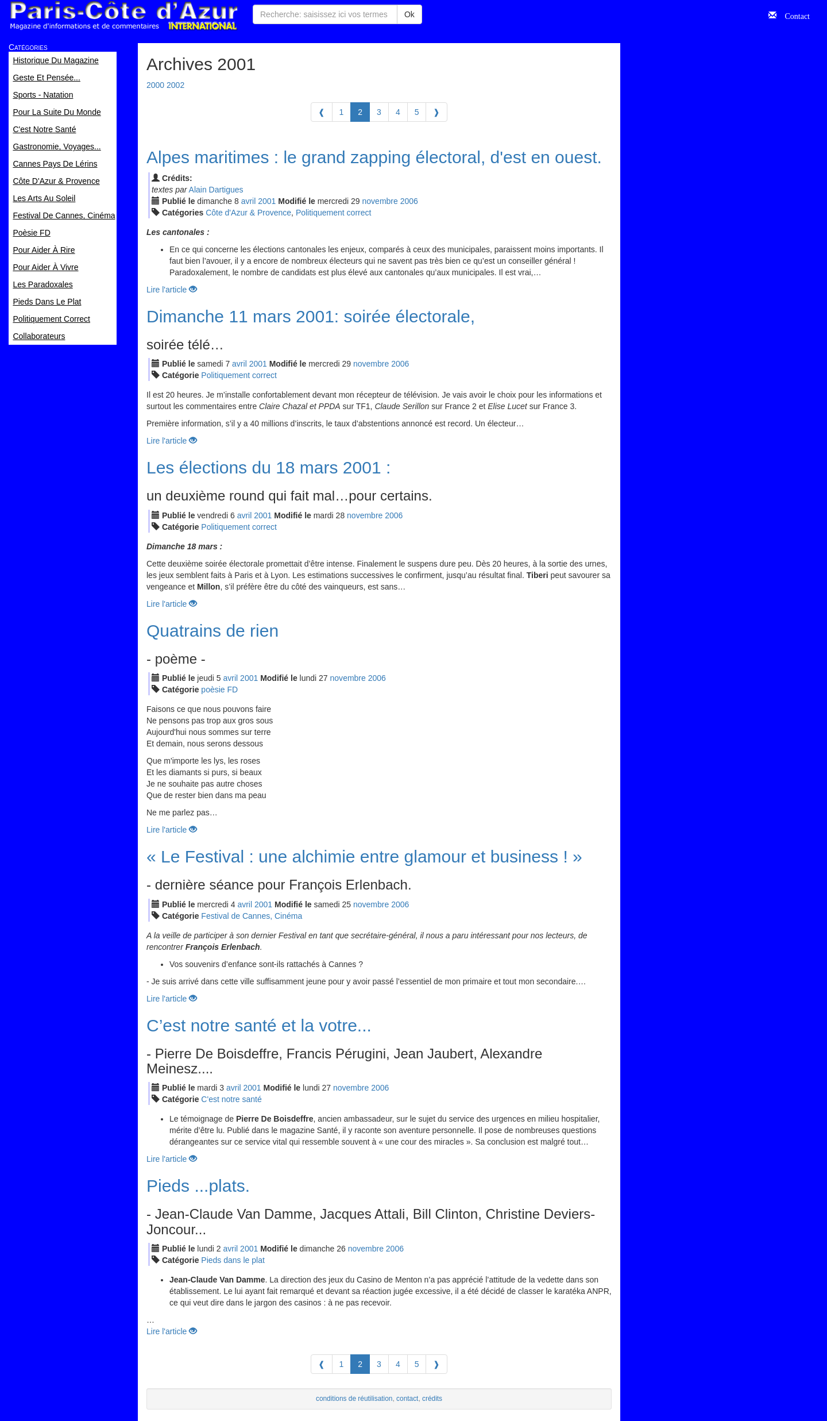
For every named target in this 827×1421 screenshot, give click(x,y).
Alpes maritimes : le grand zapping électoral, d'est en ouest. (374, 157)
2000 (155, 85)
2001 (267, 201)
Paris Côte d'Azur (123, 16)
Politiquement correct (334, 212)
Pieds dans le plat (233, 1260)
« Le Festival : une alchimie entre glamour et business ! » (364, 856)
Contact (793, 15)
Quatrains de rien (212, 630)
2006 (409, 201)
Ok (409, 14)
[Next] (436, 112)
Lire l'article (171, 289)
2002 (175, 85)
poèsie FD (219, 689)
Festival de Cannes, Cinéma (251, 916)
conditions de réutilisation (354, 1399)
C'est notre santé (231, 1099)
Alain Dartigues (216, 189)
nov (380, 201)
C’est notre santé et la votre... (259, 1025)
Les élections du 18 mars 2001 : (268, 467)
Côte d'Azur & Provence (248, 212)
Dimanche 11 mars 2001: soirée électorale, (310, 316)
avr (248, 201)
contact (407, 1399)
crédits (432, 1399)
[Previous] (322, 112)
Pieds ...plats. (198, 1185)
